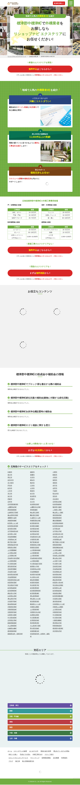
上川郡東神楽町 (35, 550)
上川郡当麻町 (57, 550)
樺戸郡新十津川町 (59, 542)
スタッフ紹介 (49, 755)
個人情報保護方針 (28, 761)
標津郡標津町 (12, 631)
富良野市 (33, 496)
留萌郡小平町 (34, 567)
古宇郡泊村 (56, 529)
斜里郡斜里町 (12, 583)
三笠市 (10, 491)
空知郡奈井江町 (35, 537)
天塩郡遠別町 (57, 569)
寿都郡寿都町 (12, 521)
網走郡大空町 (12, 594)
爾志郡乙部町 (34, 515)
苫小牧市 (11, 483)
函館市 (32, 472)
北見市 (32, 478)
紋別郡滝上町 (57, 588)
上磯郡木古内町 (35, 507)
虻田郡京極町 (34, 526)
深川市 (10, 496)
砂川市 (32, 494)
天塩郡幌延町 (34, 572)
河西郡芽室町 (12, 612)
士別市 (32, 488)
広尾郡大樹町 (12, 615)
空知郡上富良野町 (59, 556)
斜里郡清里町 (34, 583)
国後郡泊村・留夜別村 (15, 634)
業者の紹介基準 (46, 751)
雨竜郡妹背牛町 (13, 545)
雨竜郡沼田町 (34, 548)
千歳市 (55, 491)
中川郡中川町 (57, 564)
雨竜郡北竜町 (12, 548)
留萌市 (55, 480)
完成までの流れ (25, 755)
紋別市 (10, 488)
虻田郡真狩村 (34, 523)
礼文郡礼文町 (34, 577)
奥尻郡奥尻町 (57, 515)
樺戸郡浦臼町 (34, 542)
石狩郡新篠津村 (13, 505)
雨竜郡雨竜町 (57, 545)
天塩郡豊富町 (12, 577)
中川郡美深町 (12, 564)
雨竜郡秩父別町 (35, 545)
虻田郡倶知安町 (58, 526)
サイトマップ (34, 758)
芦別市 (10, 486)
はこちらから (40, 69)
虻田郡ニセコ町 (13, 523)
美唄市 (55, 483)
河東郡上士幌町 (58, 607)
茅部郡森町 (34, 510)
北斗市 (32, 502)
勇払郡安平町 (12, 599)
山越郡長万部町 (13, 513)
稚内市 (32, 483)
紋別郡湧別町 (34, 588)
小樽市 (55, 472)
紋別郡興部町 (12, 591)
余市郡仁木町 (12, 534)
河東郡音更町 (12, 607)
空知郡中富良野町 (14, 559)
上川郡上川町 (57, 553)
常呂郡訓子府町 (13, 586)
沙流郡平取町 (12, 602)
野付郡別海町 (34, 629)
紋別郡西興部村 (35, 591)
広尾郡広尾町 (34, 615)
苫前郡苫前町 (57, 567)
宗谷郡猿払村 (57, 572)
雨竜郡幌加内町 (58, 548)
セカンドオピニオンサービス (18, 758)
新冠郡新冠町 (34, 602)
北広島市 (56, 499)
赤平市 (55, 486)
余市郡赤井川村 (58, 534)
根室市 (32, 491)
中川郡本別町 (57, 618)
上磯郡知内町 (12, 507)
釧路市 (55, 475)
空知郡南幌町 (12, 537)
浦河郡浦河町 (57, 602)
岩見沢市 (11, 480)
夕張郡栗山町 (57, 540)
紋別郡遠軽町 (12, 588)
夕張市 (55, 478)
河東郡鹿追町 (12, 610)
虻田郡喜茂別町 (13, 526)
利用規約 (64, 758)
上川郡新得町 (34, 610)
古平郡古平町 (57, 532)
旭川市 (10, 475)
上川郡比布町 (12, 553)
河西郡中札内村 (35, 612)
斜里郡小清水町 (58, 583)
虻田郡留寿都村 (58, 523)
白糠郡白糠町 (12, 629)
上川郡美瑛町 (34, 556)
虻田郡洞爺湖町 (58, 596)
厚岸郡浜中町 (57, 623)
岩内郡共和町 (12, 529)
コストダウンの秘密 (20, 751)
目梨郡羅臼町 (34, 631)
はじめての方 (33, 751)
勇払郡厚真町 (34, 596)
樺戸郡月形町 (12, 542)
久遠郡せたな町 (35, 518)
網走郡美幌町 (34, 580)
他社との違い (13, 755)
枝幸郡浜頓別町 (13, 575)
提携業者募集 (46, 758)
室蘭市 (32, 475)
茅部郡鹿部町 (12, 510)
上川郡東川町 (12, 556)
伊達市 (32, 499)
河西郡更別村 (57, 612)
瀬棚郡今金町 (12, 518)
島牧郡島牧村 (57, 518)
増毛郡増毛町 (12, 567)
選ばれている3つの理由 (61, 751)
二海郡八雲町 (57, 510)
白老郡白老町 (12, 596)
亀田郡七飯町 (57, 507)
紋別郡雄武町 (57, 591)
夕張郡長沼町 (34, 540)
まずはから (40, 273)
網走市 (32, 480)
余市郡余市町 (34, 534)
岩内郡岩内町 (34, 529)
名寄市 (55, 488)
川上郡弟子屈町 (35, 626)
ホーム (10, 751)
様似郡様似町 (12, 604)
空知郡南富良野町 (36, 559)
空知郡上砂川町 (58, 537)
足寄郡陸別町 (34, 621)
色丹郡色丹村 (57, 631)
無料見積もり (59, 3)
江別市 (32, 486)
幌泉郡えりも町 (35, 604)
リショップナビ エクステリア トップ (17, 56)
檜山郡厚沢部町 (13, 515)
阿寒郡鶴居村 (57, 626)
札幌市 (10, 472)
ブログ (11, 761)
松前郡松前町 (34, 505)
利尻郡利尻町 (57, 577)
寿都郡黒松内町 (35, 521)
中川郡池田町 (12, 618)
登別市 (55, 496)
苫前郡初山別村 (35, 569)
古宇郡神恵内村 (13, 532)
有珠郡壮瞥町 (57, 594)
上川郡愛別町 (34, 553)
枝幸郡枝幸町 (57, 575)
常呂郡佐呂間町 (58, 586)
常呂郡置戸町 (34, 586)
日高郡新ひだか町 (59, 604)
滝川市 (10, 494)
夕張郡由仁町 (12, 540)
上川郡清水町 (57, 610)
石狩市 (10, 502)
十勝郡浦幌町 (57, 621)
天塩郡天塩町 (12, 572)
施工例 (17, 761)
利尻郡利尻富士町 (14, 580)
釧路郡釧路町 (12, 623)
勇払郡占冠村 (57, 559)
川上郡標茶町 (12, 626)
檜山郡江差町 (34, 513)
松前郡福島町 (57, 505)
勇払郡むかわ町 (35, 599)
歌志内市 (56, 494)
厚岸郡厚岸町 (34, 623)
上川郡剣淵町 (34, 561)
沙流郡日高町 (57, 599)
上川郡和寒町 (12, 561)
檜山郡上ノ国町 (58, 513)
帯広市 (10, 478)
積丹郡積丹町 (34, 532)
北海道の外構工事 (33, 56)
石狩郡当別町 (57, 502)
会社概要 (56, 758)
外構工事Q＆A (37, 755)
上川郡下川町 (57, 561)
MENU (70, 3)
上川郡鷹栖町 (12, 550)
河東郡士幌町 (34, 607)
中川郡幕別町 (57, 615)
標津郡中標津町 (58, 629)
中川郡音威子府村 (36, 564)
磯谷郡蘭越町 (57, 521)
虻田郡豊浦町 (34, 594)
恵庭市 (10, 499)
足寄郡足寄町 (12, 621)
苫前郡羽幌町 (12, 569)
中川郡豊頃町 (34, 618)
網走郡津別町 (57, 580)
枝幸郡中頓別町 (35, 575)
